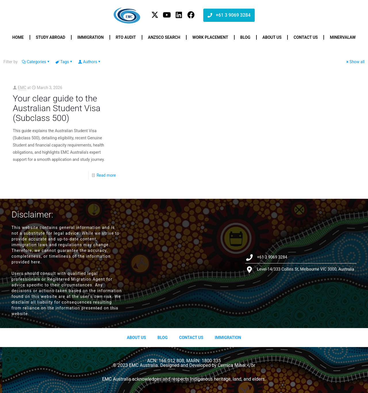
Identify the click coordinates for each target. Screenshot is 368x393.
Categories (36, 61)
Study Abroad (50, 37)
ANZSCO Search (164, 37)
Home (18, 37)
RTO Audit (126, 37)
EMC (22, 87)
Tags (64, 61)
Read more (106, 175)
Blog (245, 37)
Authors (89, 61)
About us (272, 37)
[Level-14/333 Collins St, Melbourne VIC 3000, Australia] (184, 263)
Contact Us (191, 337)
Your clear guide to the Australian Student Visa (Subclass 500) (57, 108)
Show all (355, 61)
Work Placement (210, 37)
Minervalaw (343, 37)
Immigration (90, 37)
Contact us (306, 37)
